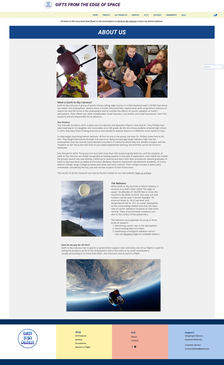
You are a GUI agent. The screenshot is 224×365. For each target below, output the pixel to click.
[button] (215, 15)
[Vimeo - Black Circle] (135, 347)
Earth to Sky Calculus (127, 21)
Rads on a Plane (143, 173)
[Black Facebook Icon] (132, 347)
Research (128, 234)
